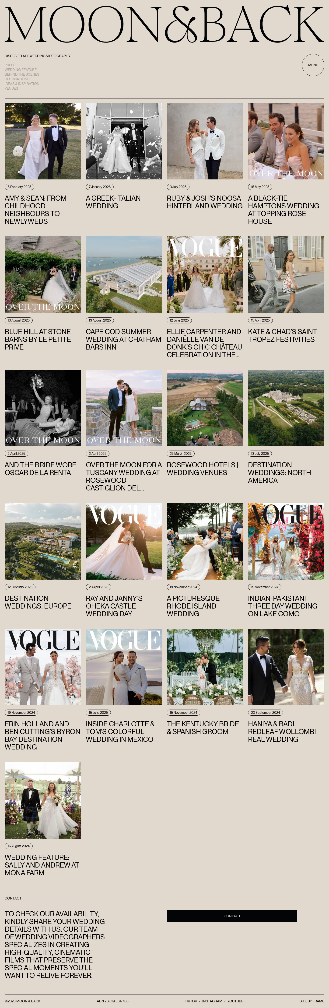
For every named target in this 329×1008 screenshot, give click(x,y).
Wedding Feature (21, 70)
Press (10, 65)
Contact (232, 916)
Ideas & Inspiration (22, 84)
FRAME (318, 1001)
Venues (11, 88)
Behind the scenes (22, 74)
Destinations (17, 79)
